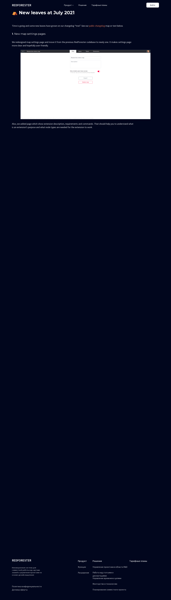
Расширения (83, 572)
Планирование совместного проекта (109, 589)
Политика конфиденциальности (27, 586)
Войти (152, 5)
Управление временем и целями (107, 578)
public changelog (97, 25)
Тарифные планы (99, 5)
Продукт (82, 561)
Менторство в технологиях (105, 584)
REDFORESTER (21, 560)
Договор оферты (20, 589)
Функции (82, 567)
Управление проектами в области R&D (110, 567)
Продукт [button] (68, 5)
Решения (82, 5)
